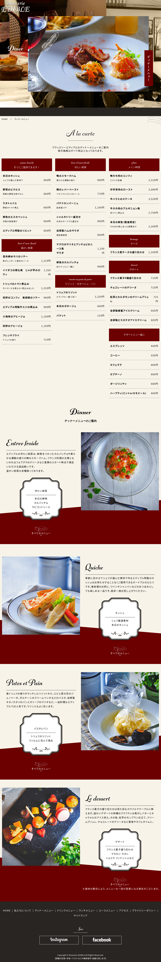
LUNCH (44, 111)
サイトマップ (80, 915)
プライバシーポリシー (144, 910)
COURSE (79, 111)
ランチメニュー (87, 910)
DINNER (62, 111)
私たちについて (22, 910)
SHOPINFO (132, 111)
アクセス (123, 910)
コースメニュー (107, 910)
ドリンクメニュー (66, 910)
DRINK (97, 111)
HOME (10, 111)
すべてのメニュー (41, 531)
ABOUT (27, 111)
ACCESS (114, 111)
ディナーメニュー (44, 910)
